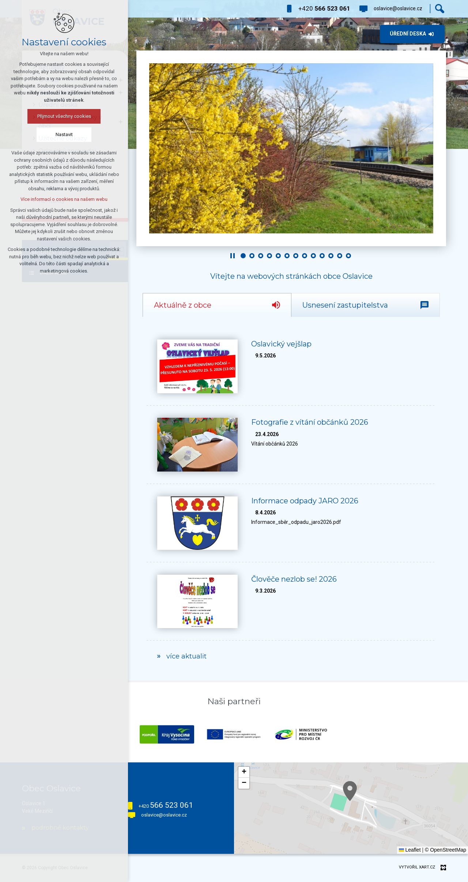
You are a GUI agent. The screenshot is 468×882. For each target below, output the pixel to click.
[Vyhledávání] (439, 8)
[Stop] (232, 255)
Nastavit (64, 134)
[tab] (217, 305)
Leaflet (410, 850)
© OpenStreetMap (445, 850)
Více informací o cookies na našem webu (63, 199)
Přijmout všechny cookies (64, 116)
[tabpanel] (291, 499)
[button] (409, 835)
